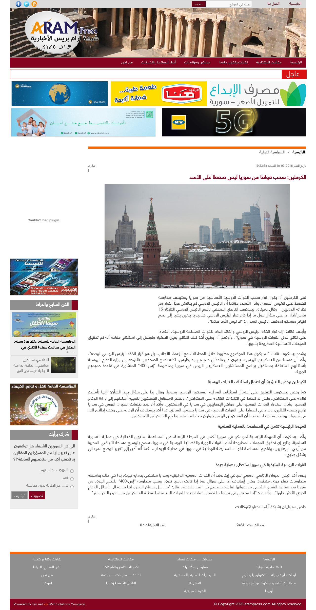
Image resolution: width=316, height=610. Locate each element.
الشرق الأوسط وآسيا (121, 582)
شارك (92, 165)
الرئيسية (295, 3)
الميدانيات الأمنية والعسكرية (195, 574)
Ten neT (40, 604)
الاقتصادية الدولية (269, 566)
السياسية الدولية (272, 151)
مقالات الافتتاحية (121, 558)
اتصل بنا (273, 3)
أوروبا (269, 590)
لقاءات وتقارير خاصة (47, 558)
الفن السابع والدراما (47, 566)
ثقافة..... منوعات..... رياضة (121, 574)
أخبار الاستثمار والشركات (121, 566)
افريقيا (47, 582)
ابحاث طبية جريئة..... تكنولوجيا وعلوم (269, 574)
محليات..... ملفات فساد (195, 558)
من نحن (47, 574)
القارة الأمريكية (195, 590)
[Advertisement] (122, 311)
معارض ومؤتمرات (195, 566)
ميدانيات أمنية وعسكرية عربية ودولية (269, 582)
